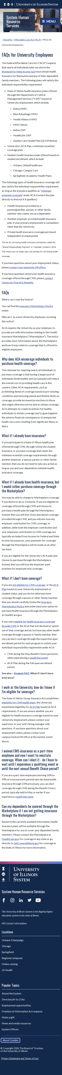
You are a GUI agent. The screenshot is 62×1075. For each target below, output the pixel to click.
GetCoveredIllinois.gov (26, 843)
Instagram (12, 900)
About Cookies (10, 1040)
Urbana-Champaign (12, 940)
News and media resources (16, 1023)
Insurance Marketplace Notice (36, 306)
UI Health (7, 969)
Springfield (8, 952)
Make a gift (8, 1017)
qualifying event (38, 657)
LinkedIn (21, 900)
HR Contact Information (14, 923)
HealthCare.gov (10, 838)
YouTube (38, 900)
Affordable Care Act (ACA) (27, 39)
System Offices (10, 1029)
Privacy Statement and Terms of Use (20, 1058)
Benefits (8, 39)
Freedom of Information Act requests (22, 1011)
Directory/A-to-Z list (13, 999)
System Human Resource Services (17, 21)
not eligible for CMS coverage (28, 584)
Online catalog (10, 963)
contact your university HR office (27, 267)
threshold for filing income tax (18, 71)
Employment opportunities (16, 1005)
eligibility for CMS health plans (18, 702)
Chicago (6, 946)
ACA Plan (35, 706)
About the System (11, 993)
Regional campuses (12, 958)
